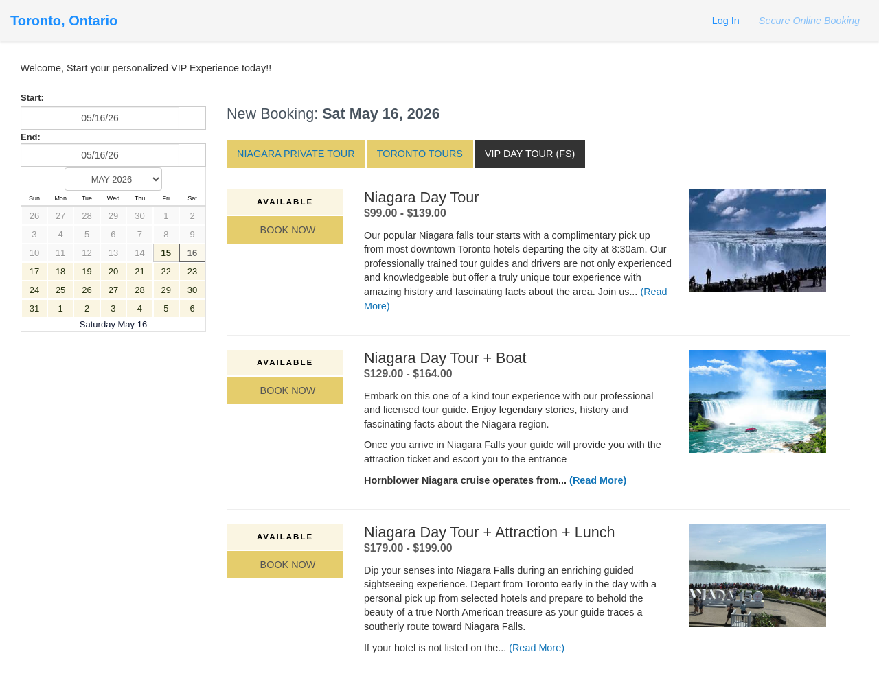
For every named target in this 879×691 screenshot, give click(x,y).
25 (60, 290)
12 (86, 253)
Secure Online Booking (808, 20)
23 (192, 271)
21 (139, 271)
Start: (32, 98)
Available (285, 202)
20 (113, 271)
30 (139, 216)
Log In (726, 20)
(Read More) (597, 480)
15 (166, 253)
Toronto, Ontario (63, 20)
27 (60, 216)
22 (166, 271)
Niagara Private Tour (296, 153)
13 (113, 253)
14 (139, 253)
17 (34, 271)
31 (34, 308)
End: (31, 137)
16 (192, 253)
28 (86, 216)
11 (60, 253)
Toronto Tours (420, 153)
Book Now (285, 229)
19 (86, 271)
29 (113, 216)
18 (60, 271)
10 (34, 253)
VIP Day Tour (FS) (530, 153)
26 (34, 216)
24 (34, 290)
